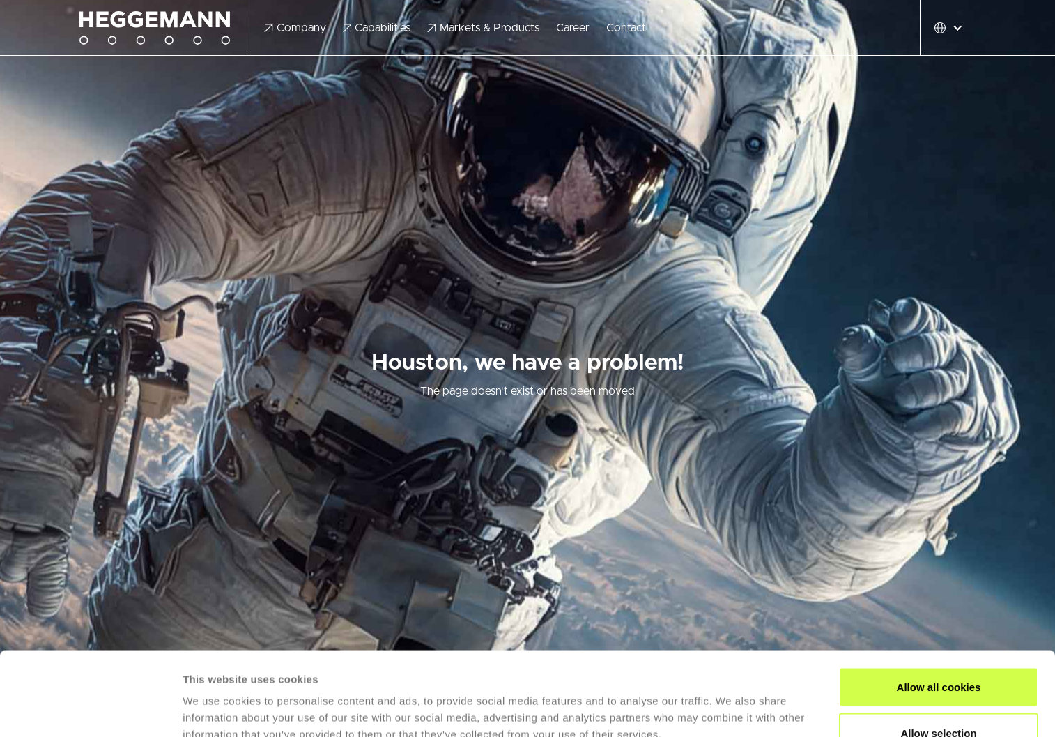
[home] (163, 28)
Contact (626, 27)
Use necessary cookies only (938, 700)
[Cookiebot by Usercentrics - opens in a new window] (90, 709)
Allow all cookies (939, 608)
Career (573, 27)
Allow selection (938, 654)
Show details (731, 701)
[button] (295, 28)
